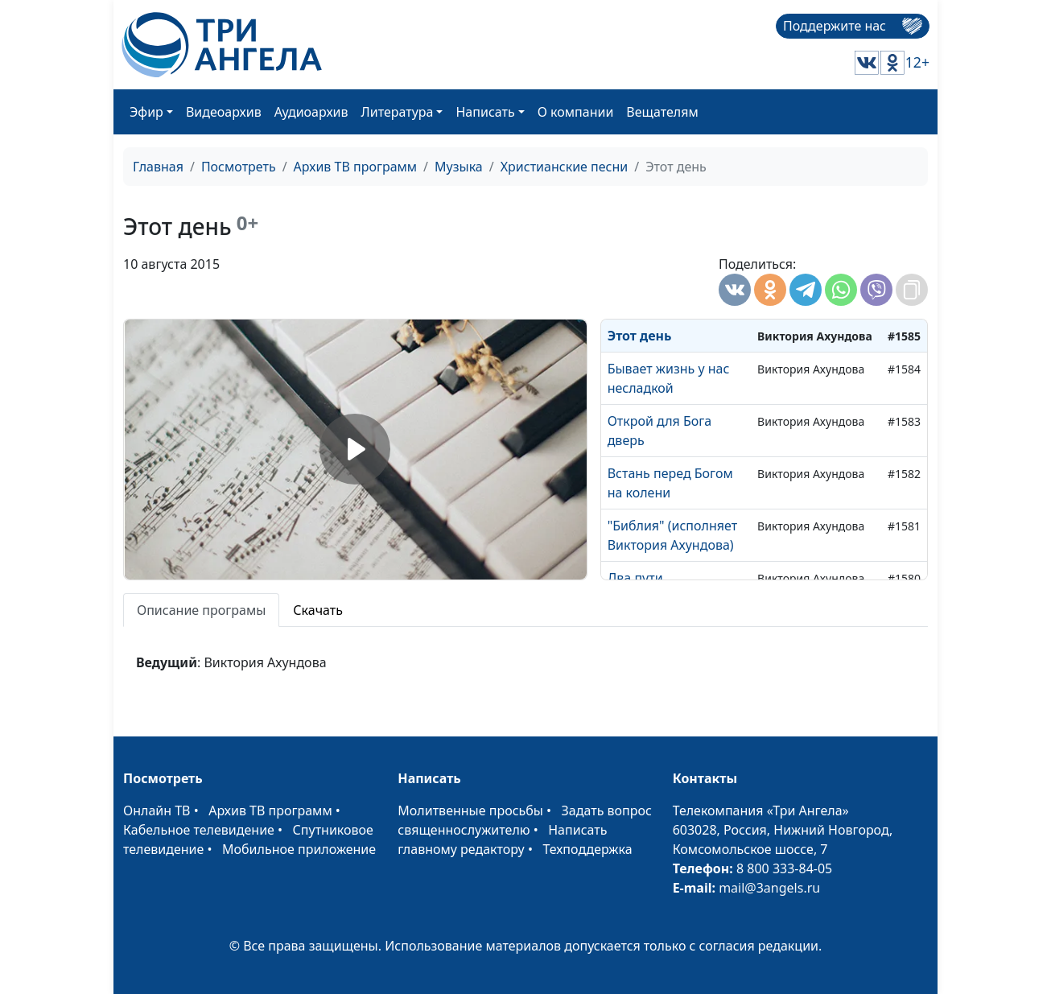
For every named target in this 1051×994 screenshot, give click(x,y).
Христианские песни (565, 166)
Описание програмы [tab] (201, 610)
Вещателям (662, 112)
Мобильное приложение (299, 849)
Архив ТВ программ (356, 166)
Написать (484, 112)
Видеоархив (224, 112)
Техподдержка (587, 849)
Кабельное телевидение (198, 830)
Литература (397, 112)
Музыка (459, 166)
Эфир (146, 112)
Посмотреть (238, 166)
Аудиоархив (311, 112)
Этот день (640, 335)
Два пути (635, 578)
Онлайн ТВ (157, 810)
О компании (576, 112)
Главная (158, 166)
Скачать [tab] (318, 610)
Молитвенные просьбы (470, 810)
